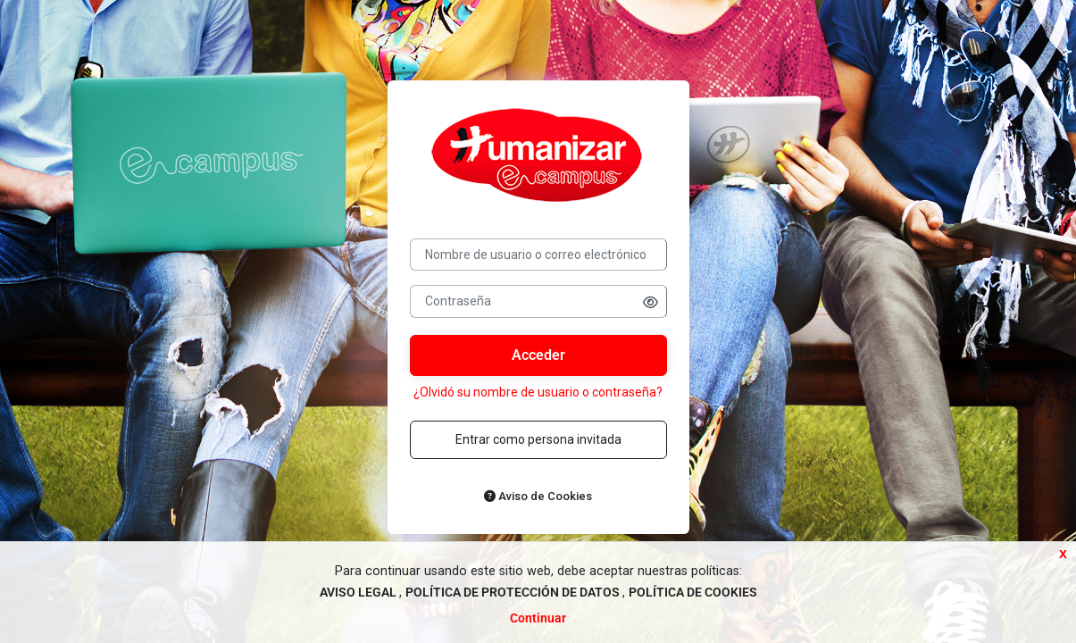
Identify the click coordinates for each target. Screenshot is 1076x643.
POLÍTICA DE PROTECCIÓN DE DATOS (513, 592)
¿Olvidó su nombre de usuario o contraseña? (538, 392)
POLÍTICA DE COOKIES (693, 592)
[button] (650, 302)
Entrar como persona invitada (538, 439)
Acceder (538, 355)
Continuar (538, 618)
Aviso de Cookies (538, 496)
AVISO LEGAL (359, 592)
